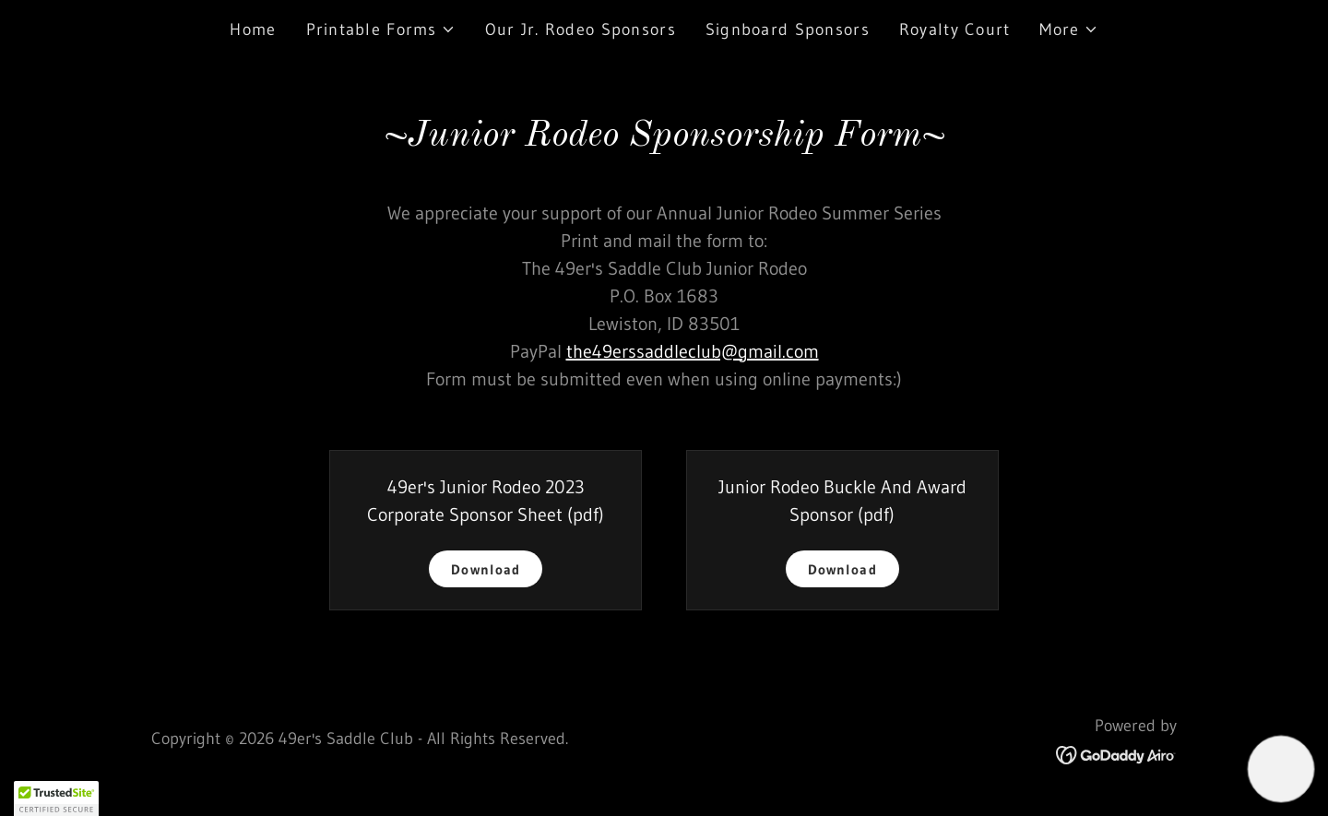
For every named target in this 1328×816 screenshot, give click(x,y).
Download (485, 569)
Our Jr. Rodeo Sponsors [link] (580, 29)
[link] (1116, 753)
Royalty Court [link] (955, 29)
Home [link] (253, 29)
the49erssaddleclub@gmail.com (692, 351)
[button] (381, 29)
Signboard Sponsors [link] (788, 29)
